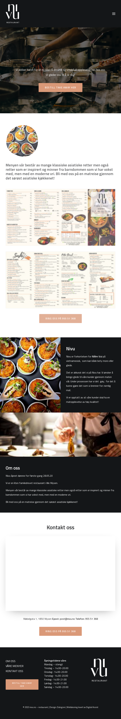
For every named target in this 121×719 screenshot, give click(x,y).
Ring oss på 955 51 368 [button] (60, 631)
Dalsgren (61, 707)
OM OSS (10, 661)
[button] (114, 13)
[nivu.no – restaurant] (12, 13)
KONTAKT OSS (14, 671)
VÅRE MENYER (14, 666)
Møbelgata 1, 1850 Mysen (37, 619)
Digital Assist (92, 707)
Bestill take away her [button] (60, 87)
